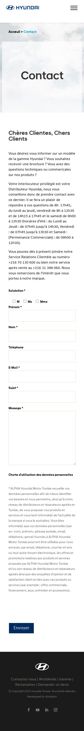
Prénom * (42, 312)
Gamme (65, 679)
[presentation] (43, 608)
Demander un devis (53, 685)
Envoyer (21, 628)
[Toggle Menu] (74, 8)
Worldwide (47, 679)
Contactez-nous (23, 679)
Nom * (42, 332)
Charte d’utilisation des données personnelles (41, 475)
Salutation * (17, 291)
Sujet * (42, 392)
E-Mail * (42, 372)
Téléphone (42, 352)
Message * (42, 436)
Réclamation (25, 685)
